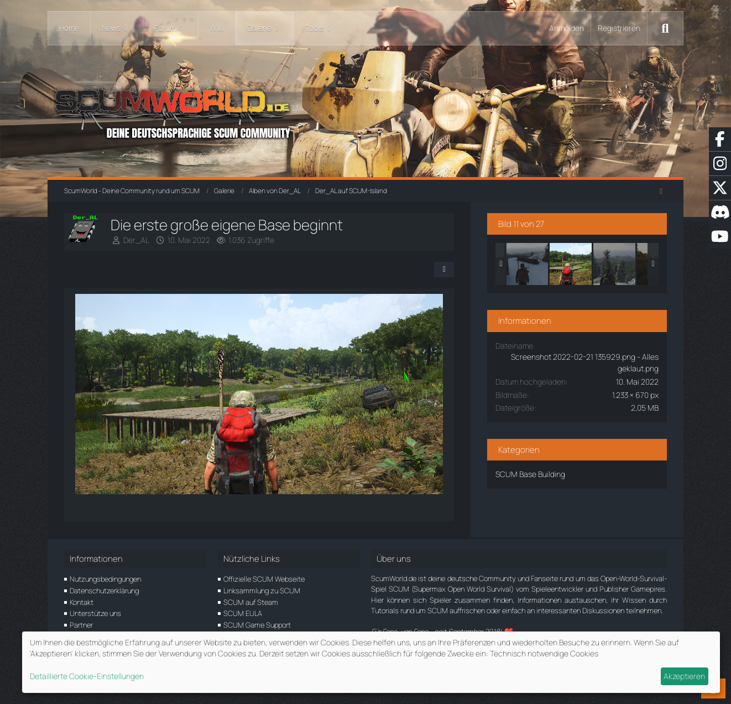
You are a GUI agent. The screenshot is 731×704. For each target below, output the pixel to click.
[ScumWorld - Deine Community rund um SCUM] (365, 111)
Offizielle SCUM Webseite (264, 579)
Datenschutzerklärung (104, 591)
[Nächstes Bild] (427, 396)
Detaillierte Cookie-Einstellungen (87, 676)
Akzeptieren (684, 676)
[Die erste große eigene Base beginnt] (573, 264)
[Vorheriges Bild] (93, 396)
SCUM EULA (242, 613)
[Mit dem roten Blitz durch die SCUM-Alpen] (530, 264)
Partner (81, 625)
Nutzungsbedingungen (105, 579)
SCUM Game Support (257, 625)
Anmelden (566, 28)
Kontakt (81, 602)
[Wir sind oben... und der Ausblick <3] (617, 264)
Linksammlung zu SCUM (261, 591)
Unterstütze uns (95, 613)
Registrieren (619, 28)
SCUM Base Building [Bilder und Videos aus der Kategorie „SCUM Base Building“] (533, 474)
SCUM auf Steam (250, 602)
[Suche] (665, 28)
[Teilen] (447, 269)
